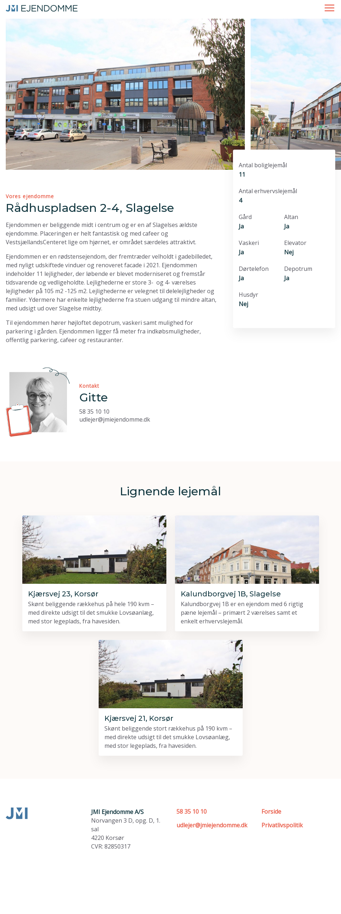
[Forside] (42, 7)
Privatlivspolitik (282, 825)
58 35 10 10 (94, 411)
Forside (271, 811)
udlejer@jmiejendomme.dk (114, 419)
